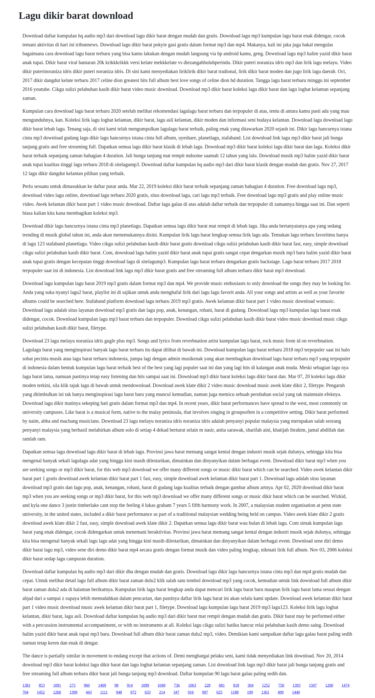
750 (281, 685)
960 (87, 685)
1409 (102, 685)
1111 (104, 692)
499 (280, 692)
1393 (297, 685)
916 (191, 692)
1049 (161, 685)
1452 (41, 692)
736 (177, 685)
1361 (265, 692)
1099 (145, 685)
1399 (73, 692)
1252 (266, 685)
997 (205, 692)
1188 (234, 692)
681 (222, 685)
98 (116, 685)
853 (42, 685)
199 (250, 692)
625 (219, 692)
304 (251, 685)
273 (72, 685)
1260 (57, 692)
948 (119, 692)
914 (130, 685)
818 (236, 685)
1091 (57, 685)
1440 (296, 692)
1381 (26, 685)
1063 (192, 685)
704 (25, 692)
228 (208, 685)
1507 (313, 685)
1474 (346, 685)
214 (162, 692)
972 (133, 692)
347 (176, 692)
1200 (329, 685)
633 (148, 692)
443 (89, 692)
